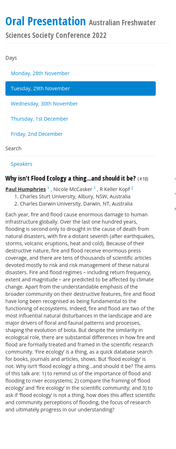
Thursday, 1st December (39, 118)
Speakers (22, 163)
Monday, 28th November (40, 73)
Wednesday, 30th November (44, 103)
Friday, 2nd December (37, 133)
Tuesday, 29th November (40, 88)
